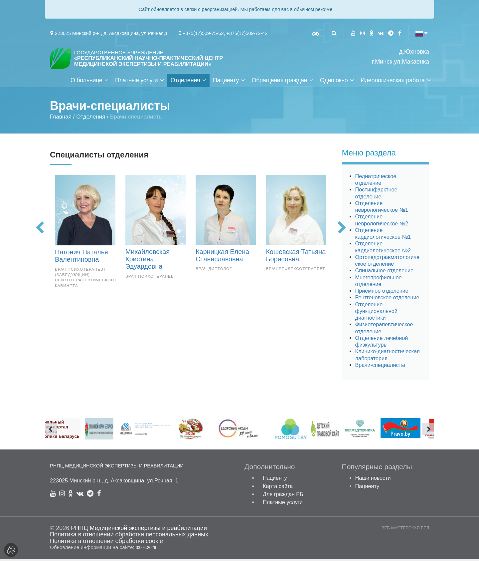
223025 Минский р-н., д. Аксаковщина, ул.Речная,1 (111, 33)
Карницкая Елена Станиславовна (222, 257)
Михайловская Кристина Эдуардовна (147, 261)
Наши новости (373, 480)
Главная (61, 119)
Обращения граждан (279, 82)
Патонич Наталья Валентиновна (81, 258)
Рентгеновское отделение (387, 300)
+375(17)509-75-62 (203, 33)
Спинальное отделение (384, 273)
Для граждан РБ (283, 496)
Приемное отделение (381, 293)
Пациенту (226, 82)
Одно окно (334, 82)
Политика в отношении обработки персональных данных (129, 537)
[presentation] (40, 230)
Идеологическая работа (392, 82)
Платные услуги (136, 82)
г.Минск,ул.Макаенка (400, 62)
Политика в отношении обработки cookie (106, 543)
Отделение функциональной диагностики (376, 313)
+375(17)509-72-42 (247, 33)
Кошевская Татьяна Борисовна (296, 257)
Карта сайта (278, 488)
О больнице (86, 82)
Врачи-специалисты (380, 367)
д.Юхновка (414, 52)
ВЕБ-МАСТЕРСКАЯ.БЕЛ (405, 530)
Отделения (185, 82)
